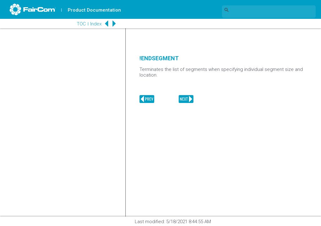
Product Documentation (94, 10)
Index (96, 24)
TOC (81, 24)
